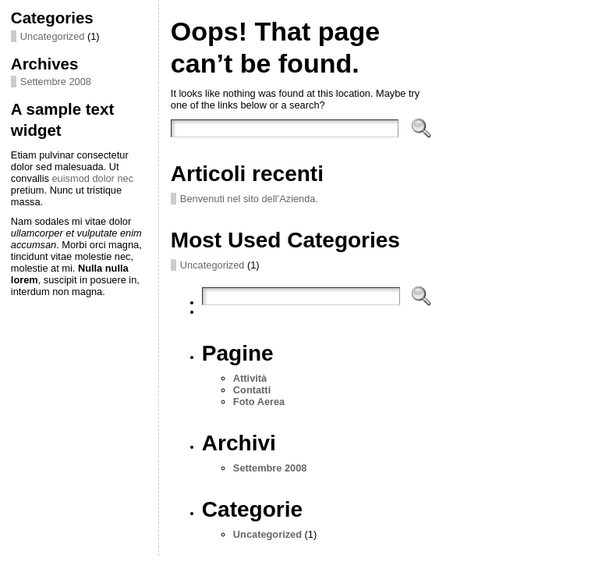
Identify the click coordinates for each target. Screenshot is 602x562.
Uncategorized (52, 36)
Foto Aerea (259, 401)
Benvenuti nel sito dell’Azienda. (249, 199)
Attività (250, 378)
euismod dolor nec (93, 178)
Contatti (252, 390)
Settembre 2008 (55, 81)
